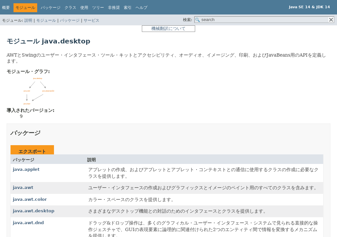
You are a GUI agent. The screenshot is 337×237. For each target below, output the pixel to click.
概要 (6, 7)
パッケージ (70, 20)
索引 (128, 7)
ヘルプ (141, 7)
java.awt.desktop (33, 210)
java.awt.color (30, 199)
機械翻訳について (168, 28)
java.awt (23, 187)
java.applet (26, 169)
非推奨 (114, 7)
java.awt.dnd (28, 222)
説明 (28, 20)
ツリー (98, 7)
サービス (91, 20)
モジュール (46, 20)
